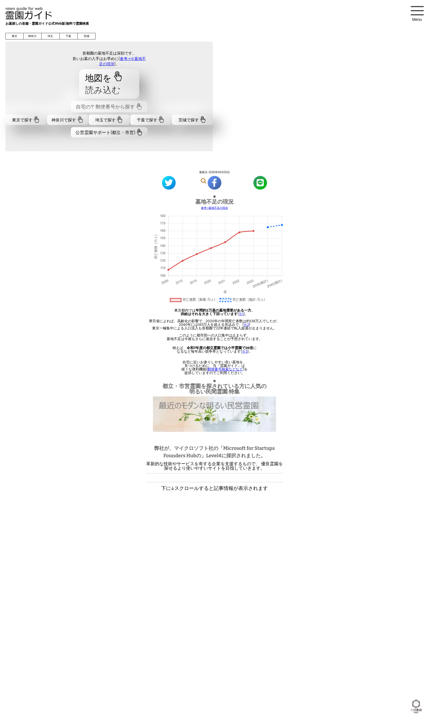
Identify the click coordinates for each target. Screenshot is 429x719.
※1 (241, 314)
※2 (246, 325)
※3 (244, 351)
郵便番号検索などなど (225, 369)
